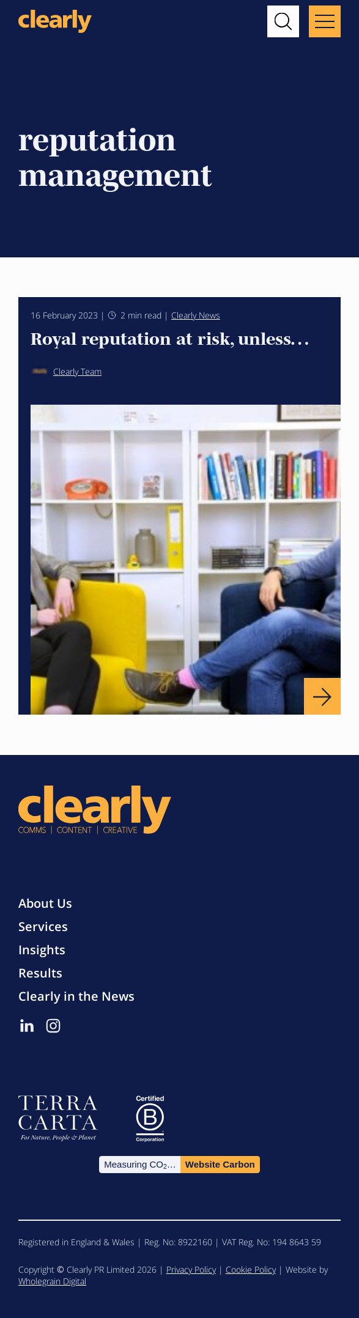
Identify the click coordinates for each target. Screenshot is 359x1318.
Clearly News (195, 315)
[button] (283, 21)
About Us (45, 903)
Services (43, 926)
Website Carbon (220, 1164)
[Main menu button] (325, 21)
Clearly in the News (76, 996)
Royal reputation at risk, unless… (170, 337)
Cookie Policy (251, 1269)
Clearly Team (66, 371)
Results (40, 973)
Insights (41, 949)
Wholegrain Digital (52, 1281)
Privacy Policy (191, 1269)
